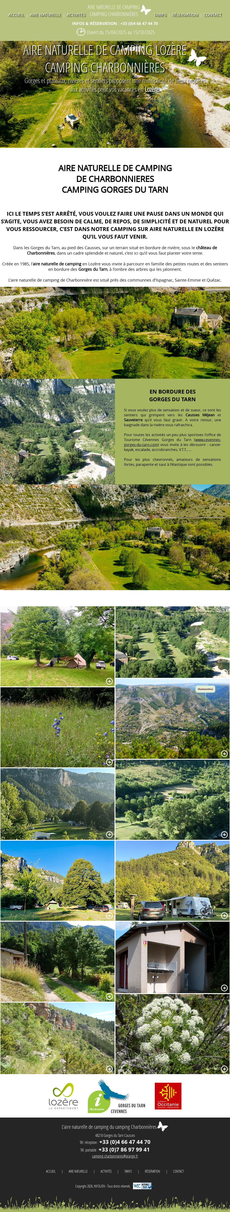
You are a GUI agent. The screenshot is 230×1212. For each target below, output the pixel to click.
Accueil (16, 14)
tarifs (160, 14)
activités (76, 14)
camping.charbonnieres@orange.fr (115, 1156)
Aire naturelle (45, 14)
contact (213, 14)
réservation (185, 14)
